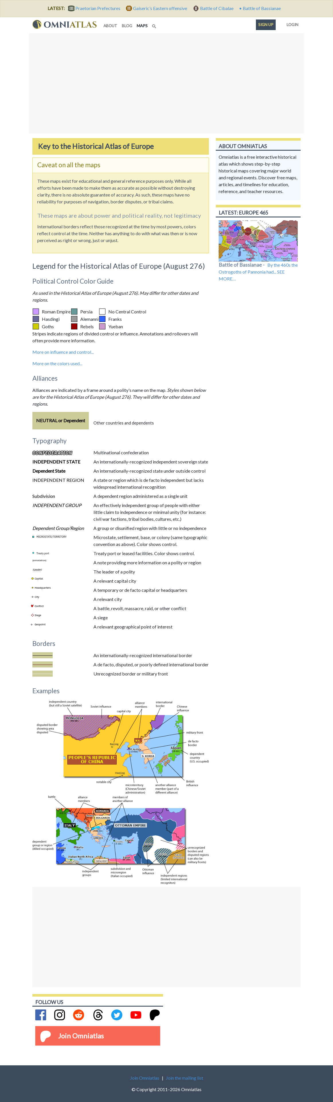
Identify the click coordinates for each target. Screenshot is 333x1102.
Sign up (265, 24)
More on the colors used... (57, 363)
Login (291, 23)
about (110, 25)
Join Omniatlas (81, 1036)
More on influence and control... (63, 352)
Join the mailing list (184, 1078)
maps (143, 25)
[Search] (155, 25)
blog (127, 25)
